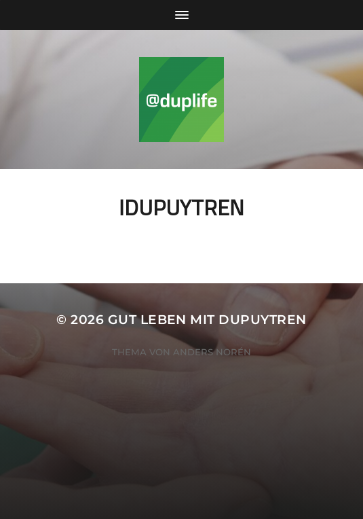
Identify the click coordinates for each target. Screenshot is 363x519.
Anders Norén (212, 351)
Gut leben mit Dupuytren (207, 319)
